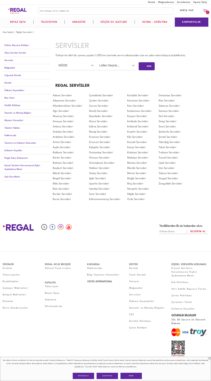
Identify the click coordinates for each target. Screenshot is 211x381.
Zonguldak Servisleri (170, 183)
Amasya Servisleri (63, 121)
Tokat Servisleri (167, 147)
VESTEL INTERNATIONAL (99, 281)
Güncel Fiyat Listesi (58, 268)
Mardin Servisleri (137, 168)
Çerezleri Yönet (107, 376)
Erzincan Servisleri (99, 137)
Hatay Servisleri (98, 173)
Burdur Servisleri (62, 194)
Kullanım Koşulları (13, 150)
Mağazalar (9, 68)
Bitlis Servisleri (61, 183)
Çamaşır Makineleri (15, 288)
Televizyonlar (11, 275)
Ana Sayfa (8, 32)
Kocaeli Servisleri (137, 142)
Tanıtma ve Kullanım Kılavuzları (20, 143)
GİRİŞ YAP (187, 10)
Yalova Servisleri (168, 173)
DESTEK (133, 264)
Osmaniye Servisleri (170, 95)
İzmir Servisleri (97, 194)
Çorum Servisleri (98, 106)
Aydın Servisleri (61, 147)
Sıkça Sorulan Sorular (15, 53)
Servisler (8, 60)
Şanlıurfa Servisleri (169, 132)
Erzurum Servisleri (99, 142)
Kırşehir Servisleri (137, 132)
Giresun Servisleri (99, 158)
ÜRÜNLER (8, 264)
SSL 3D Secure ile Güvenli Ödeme (188, 322)
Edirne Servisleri (98, 126)
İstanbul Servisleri (99, 189)
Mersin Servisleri (136, 173)
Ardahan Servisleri (63, 137)
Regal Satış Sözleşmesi (16, 158)
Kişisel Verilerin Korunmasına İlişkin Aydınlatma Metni (22, 167)
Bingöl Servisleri (62, 178)
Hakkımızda (10, 135)
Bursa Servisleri (62, 199)
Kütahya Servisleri (137, 152)
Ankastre (50, 300)
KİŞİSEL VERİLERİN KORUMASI (188, 264)
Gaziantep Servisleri (101, 152)
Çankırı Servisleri (99, 100)
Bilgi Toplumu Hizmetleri (103, 275)
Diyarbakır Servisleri (100, 116)
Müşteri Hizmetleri (13, 120)
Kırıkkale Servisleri (137, 121)
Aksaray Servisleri (63, 116)
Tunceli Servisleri (168, 158)
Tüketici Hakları (12, 128)
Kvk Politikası (180, 282)
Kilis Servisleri (135, 137)
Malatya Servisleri (137, 158)
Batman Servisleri (63, 163)
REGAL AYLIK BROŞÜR (58, 264)
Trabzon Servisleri (169, 152)
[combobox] (75, 65)
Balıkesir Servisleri (63, 152)
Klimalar (8, 301)
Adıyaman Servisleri (64, 100)
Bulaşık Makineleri (14, 295)
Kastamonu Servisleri (139, 111)
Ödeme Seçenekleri (14, 90)
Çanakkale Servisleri (101, 95)
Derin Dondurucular (15, 308)
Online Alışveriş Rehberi (16, 45)
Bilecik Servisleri (62, 173)
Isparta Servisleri (99, 183)
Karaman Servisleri (138, 100)
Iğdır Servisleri (97, 178)
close (209, 358)
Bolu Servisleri (61, 189)
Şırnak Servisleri (168, 137)
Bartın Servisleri (62, 158)
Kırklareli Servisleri (137, 126)
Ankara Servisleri (63, 126)
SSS (131, 314)
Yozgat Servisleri (168, 178)
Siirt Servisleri (166, 116)
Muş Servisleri (135, 183)
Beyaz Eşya (52, 293)
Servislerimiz (183, 2)
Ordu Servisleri (136, 199)
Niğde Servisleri (24, 32)
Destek (151, 2)
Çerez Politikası (194, 363)
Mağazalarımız (166, 2)
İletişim (134, 281)
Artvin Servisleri (62, 142)
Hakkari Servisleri (99, 168)
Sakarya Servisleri (169, 106)
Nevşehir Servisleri (138, 189)
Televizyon (52, 286)
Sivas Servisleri (167, 126)
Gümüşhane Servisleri (101, 163)
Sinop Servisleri (167, 121)
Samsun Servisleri (169, 111)
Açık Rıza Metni (12, 177)
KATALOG (50, 283)
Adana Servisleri (62, 95)
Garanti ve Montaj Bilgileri (17, 113)
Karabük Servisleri (137, 95)
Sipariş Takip (200, 2)
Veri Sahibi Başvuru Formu (188, 289)
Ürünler (8, 268)
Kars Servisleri (135, 106)
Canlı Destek (137, 275)
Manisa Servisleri (137, 163)
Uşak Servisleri (167, 163)
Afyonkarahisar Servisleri (67, 106)
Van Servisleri (166, 168)
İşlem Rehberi (138, 328)
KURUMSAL (93, 264)
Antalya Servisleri (63, 132)
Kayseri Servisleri (137, 116)
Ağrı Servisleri (61, 111)
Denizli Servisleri (98, 111)
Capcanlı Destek (12, 75)
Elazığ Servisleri (98, 132)
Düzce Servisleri (98, 121)
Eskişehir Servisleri (99, 147)
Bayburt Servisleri (63, 168)
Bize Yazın (9, 98)
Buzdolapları (11, 281)
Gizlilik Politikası (12, 105)
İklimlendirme (54, 306)
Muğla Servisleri (136, 178)
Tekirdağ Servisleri (169, 142)
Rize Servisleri (167, 100)
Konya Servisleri (136, 147)
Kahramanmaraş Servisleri (104, 199)
